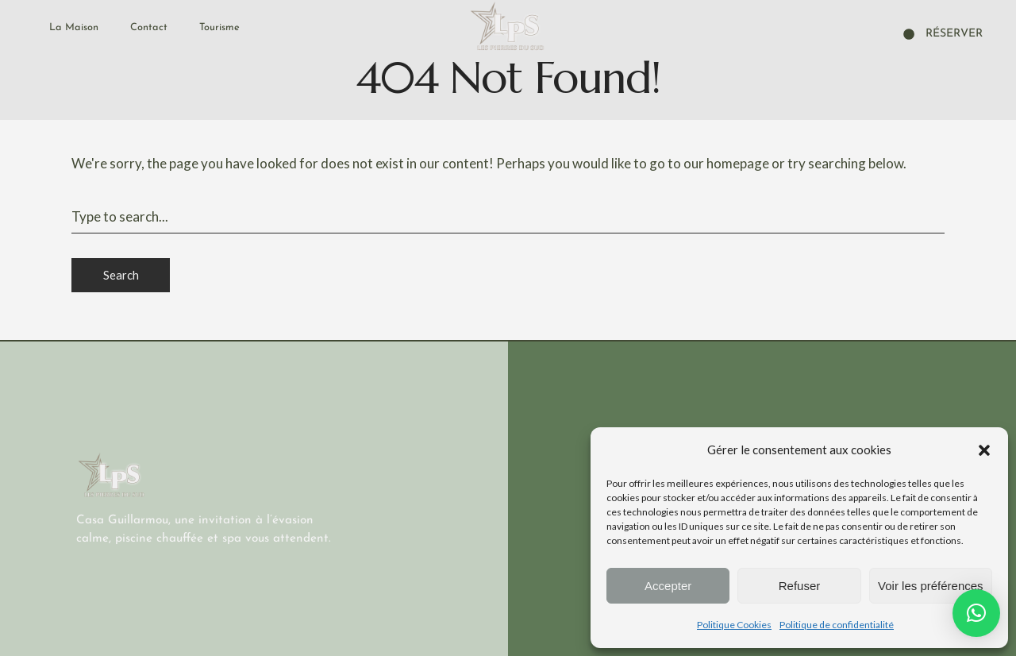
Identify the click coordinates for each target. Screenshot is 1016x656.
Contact (148, 27)
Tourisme (219, 27)
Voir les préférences (930, 585)
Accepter (668, 585)
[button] (984, 450)
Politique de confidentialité (836, 625)
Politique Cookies (734, 625)
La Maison (73, 27)
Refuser (800, 585)
